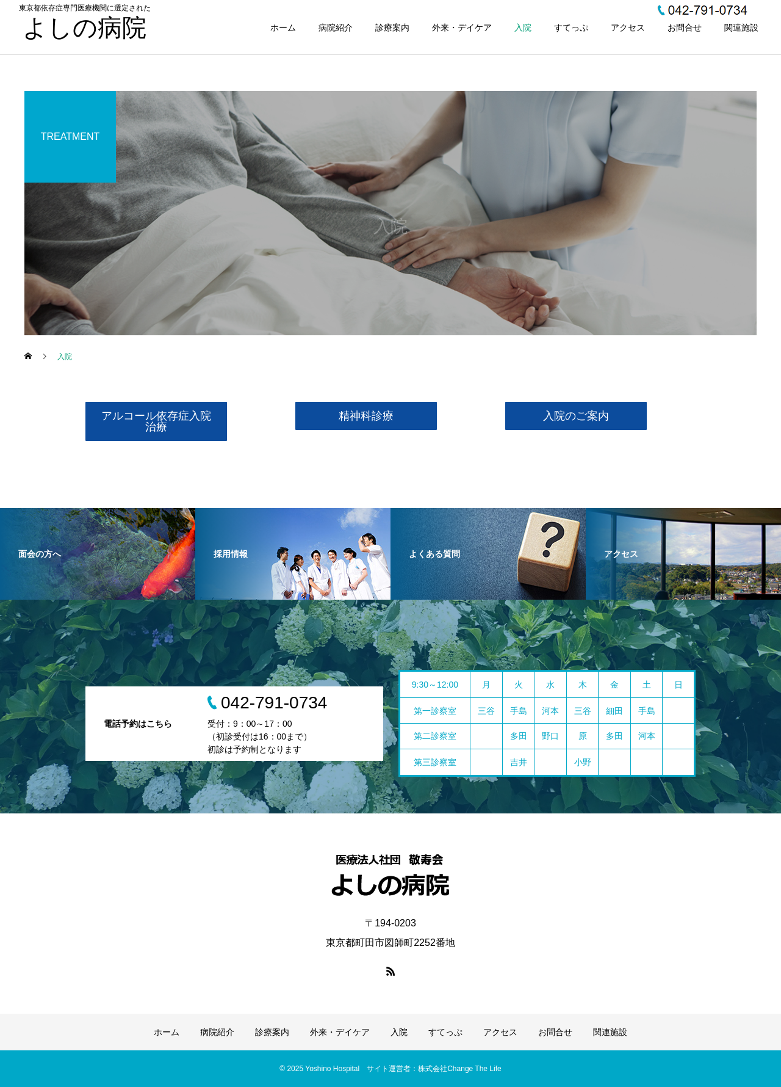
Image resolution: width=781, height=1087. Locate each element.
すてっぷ (571, 27)
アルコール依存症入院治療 (156, 421)
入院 (522, 27)
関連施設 (741, 27)
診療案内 (392, 27)
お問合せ (685, 27)
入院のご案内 (576, 416)
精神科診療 (366, 416)
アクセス (628, 27)
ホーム (283, 27)
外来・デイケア (462, 27)
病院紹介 (336, 27)
